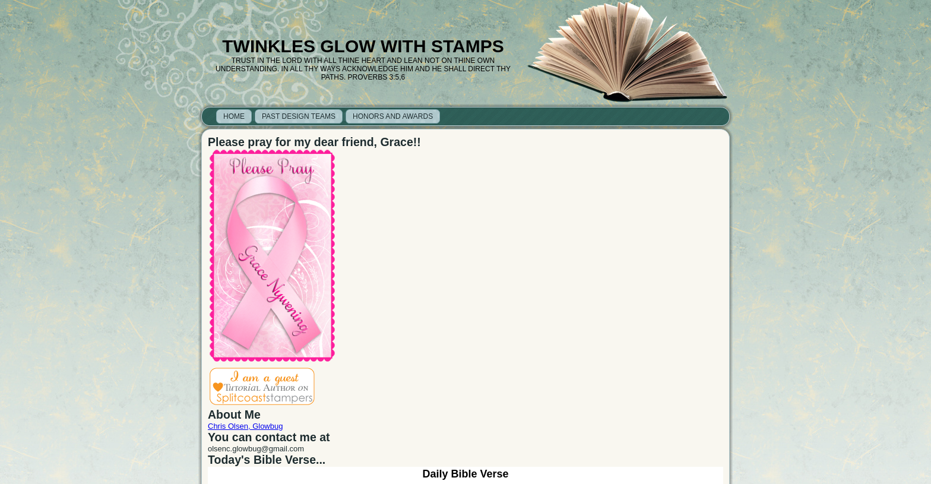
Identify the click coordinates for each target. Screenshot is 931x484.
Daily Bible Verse (465, 474)
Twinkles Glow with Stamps (363, 46)
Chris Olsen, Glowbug (245, 426)
